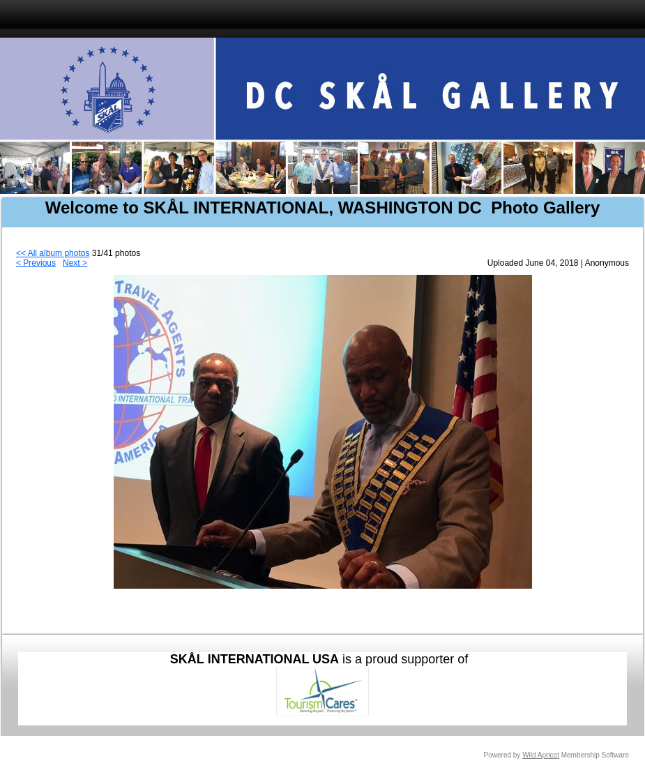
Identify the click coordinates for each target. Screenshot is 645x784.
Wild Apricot (540, 755)
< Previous (36, 263)
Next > (75, 263)
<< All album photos (52, 253)
